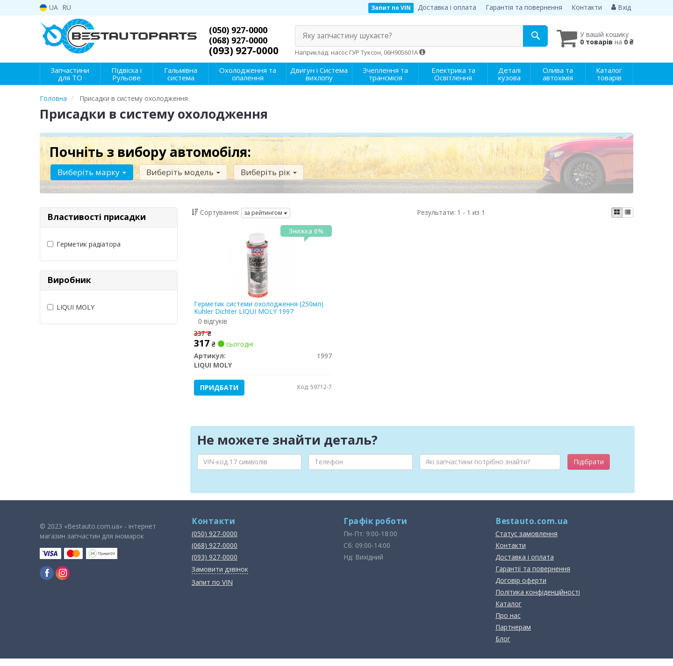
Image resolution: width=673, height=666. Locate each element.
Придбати (222, 389)
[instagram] (63, 581)
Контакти (587, 7)
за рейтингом (265, 213)
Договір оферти (520, 587)
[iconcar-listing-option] (627, 212)
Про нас (508, 622)
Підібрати (588, 469)
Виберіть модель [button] (179, 172)
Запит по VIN (391, 8)
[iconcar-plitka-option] (617, 212)
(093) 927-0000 (244, 50)
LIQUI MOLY (70, 307)
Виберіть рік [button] (262, 172)
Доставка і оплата (447, 7)
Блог (502, 646)
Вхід (621, 7)
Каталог (508, 611)
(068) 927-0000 (244, 40)
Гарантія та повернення (524, 7)
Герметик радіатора (84, 244)
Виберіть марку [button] (90, 172)
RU (66, 7)
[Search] (522, 36)
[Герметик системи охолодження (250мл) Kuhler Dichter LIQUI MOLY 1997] (263, 263)
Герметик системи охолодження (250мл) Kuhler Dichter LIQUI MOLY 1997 (261, 310)
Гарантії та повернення (532, 576)
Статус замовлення (526, 541)
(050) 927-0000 (244, 29)
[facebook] (47, 581)
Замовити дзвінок (220, 576)
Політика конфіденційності (537, 599)
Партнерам (513, 634)
